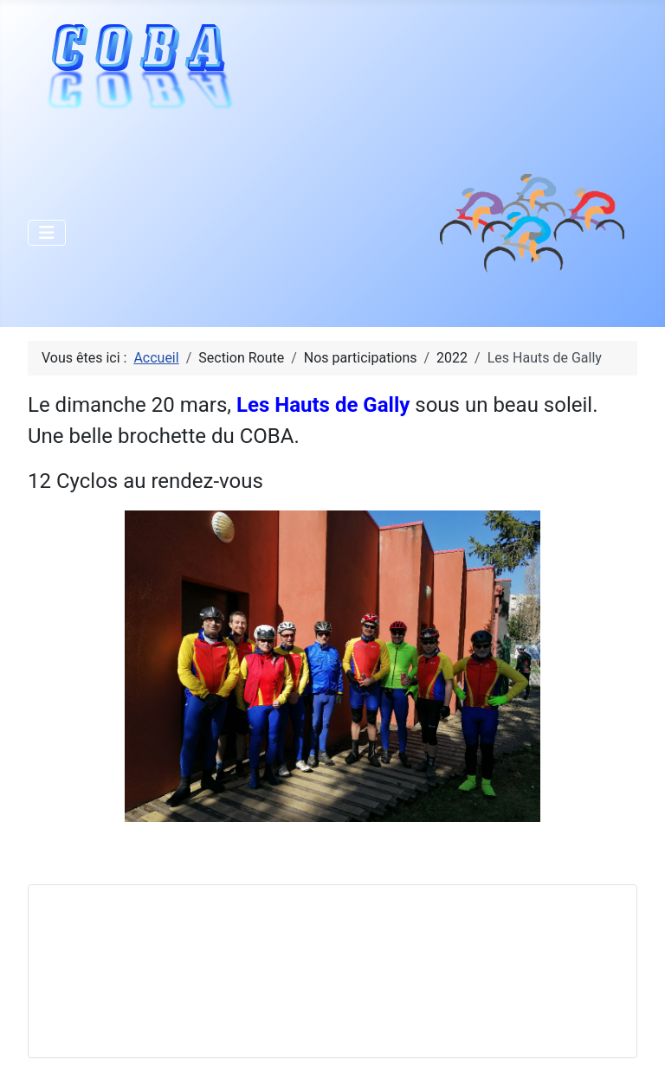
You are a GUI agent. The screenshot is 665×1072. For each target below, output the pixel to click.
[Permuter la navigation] (47, 233)
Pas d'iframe (172, 968)
